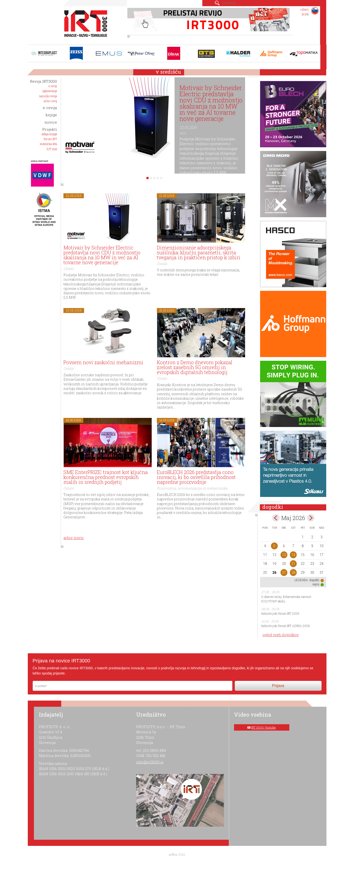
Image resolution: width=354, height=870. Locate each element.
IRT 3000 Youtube (263, 727)
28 (293, 573)
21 (293, 564)
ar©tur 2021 (177, 854)
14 (293, 555)
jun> (310, 518)
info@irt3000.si (149, 761)
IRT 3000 (84, 24)
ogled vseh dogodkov (281, 634)
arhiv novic (73, 537)
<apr (276, 518)
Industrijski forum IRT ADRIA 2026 (285, 626)
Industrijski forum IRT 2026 (280, 613)
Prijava (278, 686)
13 (284, 555)
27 (284, 573)
